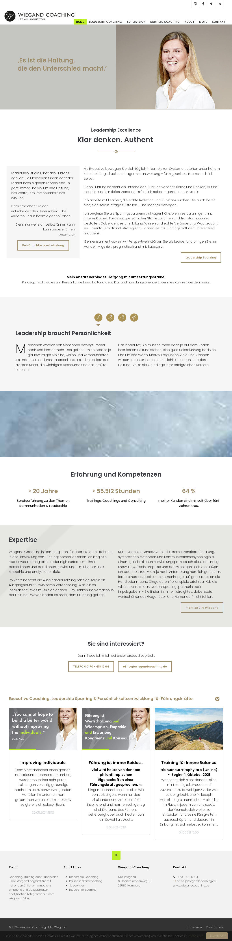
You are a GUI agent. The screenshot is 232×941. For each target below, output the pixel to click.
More (203, 22)
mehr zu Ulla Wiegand (202, 607)
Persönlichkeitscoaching (85, 881)
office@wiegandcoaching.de (145, 666)
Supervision (136, 22)
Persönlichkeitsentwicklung (43, 245)
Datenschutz (214, 927)
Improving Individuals (42, 762)
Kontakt (218, 22)
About (189, 22)
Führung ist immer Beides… (116, 762)
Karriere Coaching (165, 22)
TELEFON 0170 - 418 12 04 (91, 666)
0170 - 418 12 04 (187, 877)
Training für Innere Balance (188, 762)
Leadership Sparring (201, 257)
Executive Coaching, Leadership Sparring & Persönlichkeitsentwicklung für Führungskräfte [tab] (101, 698)
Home (80, 22)
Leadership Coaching (105, 22)
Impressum (194, 927)
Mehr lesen (196, 936)
